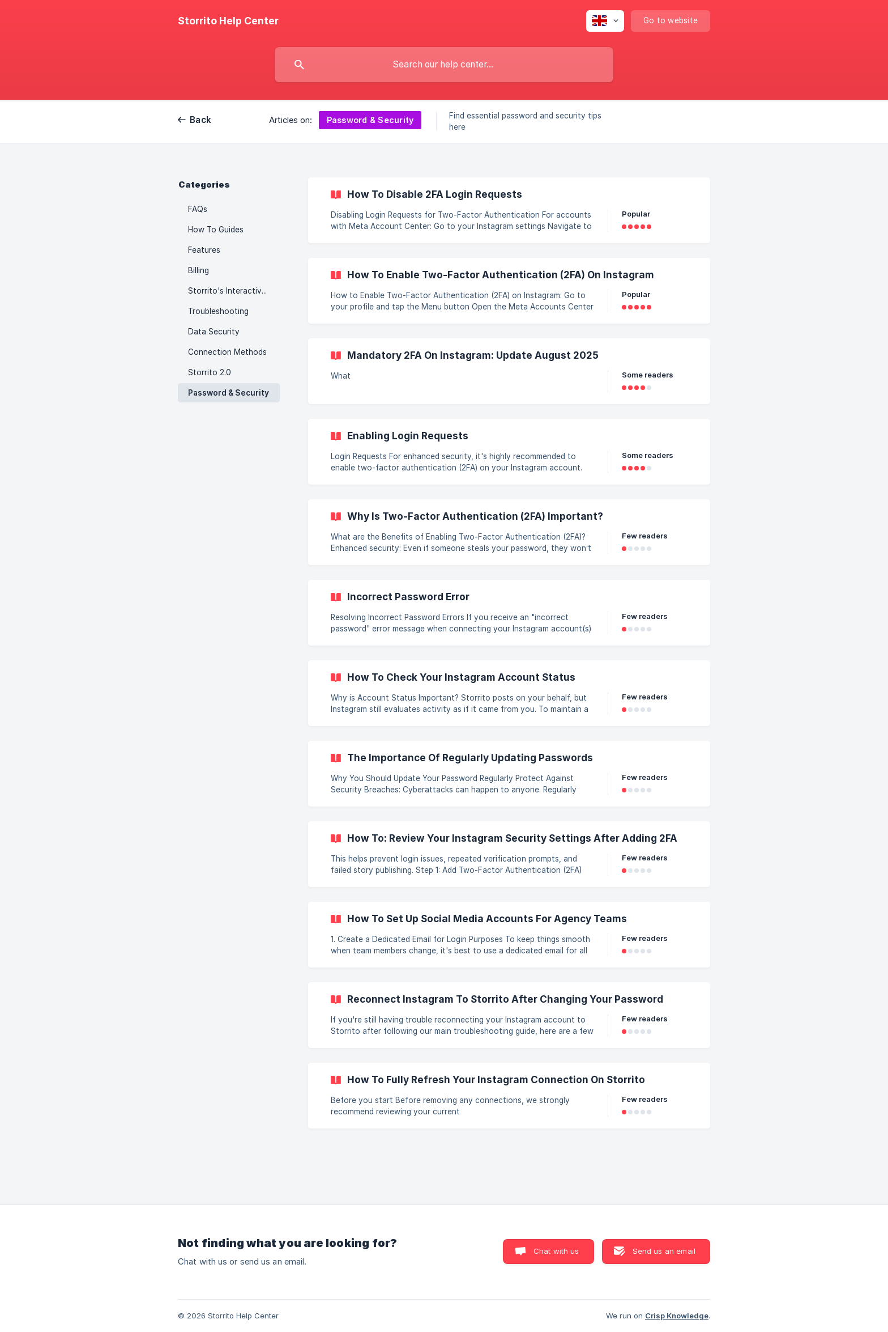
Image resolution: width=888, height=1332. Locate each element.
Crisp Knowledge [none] (676, 1315)
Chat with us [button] (556, 1250)
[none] (228, 21)
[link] (509, 210)
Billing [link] (198, 270)
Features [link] (204, 249)
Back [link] (200, 119)
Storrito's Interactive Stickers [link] (234, 290)
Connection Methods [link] (227, 352)
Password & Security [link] (228, 392)
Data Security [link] (214, 331)
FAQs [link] (197, 209)
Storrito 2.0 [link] (209, 372)
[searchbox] (444, 64)
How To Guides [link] (216, 229)
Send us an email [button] (664, 1250)
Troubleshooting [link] (218, 311)
